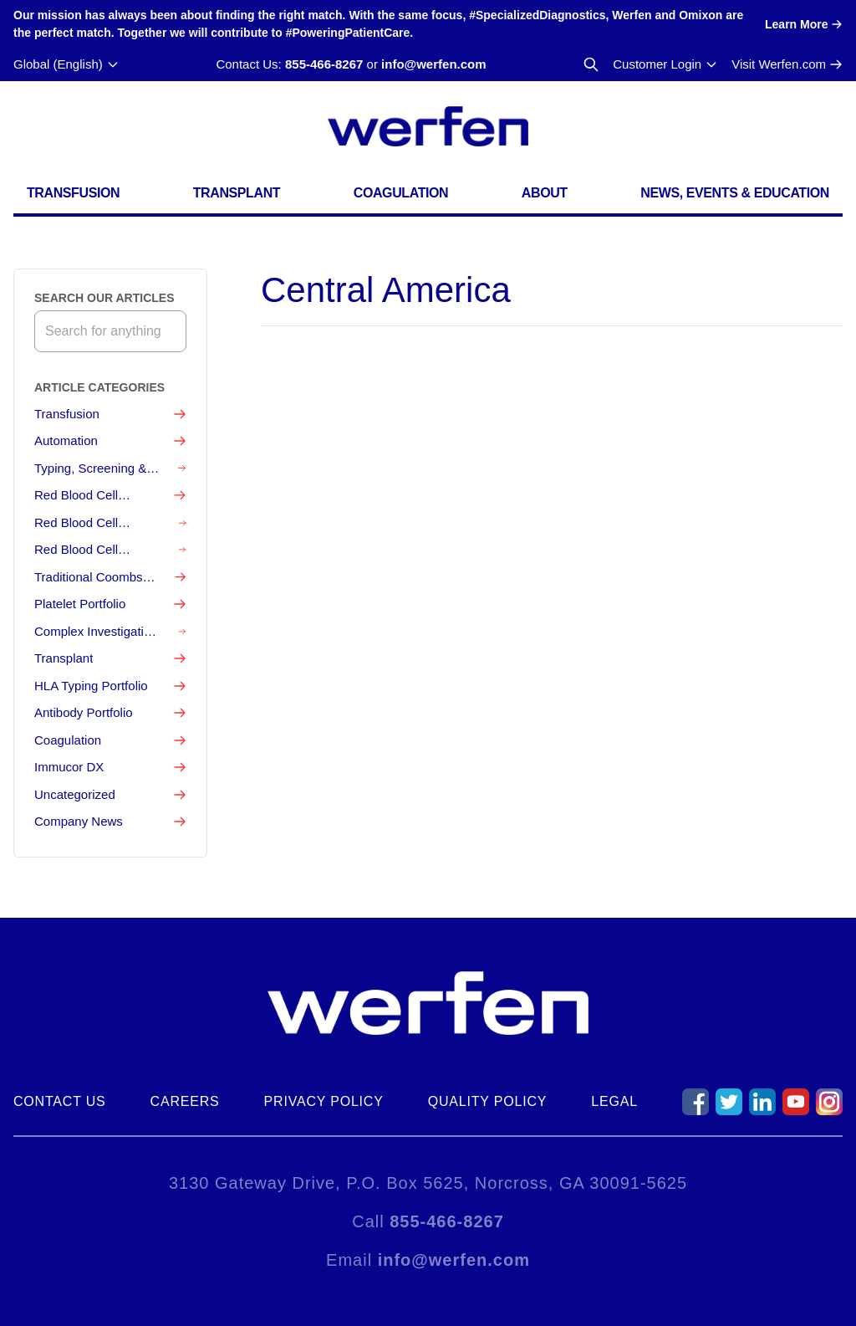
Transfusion (73, 193)
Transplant (236, 193)
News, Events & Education (734, 193)
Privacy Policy (324, 1101)
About (545, 193)
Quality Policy (488, 1101)
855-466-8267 (324, 64)
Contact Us (59, 1101)
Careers (185, 1101)
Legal (614, 1101)
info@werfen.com (433, 64)
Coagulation (401, 193)
